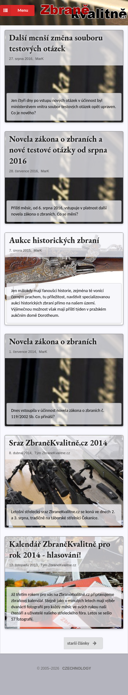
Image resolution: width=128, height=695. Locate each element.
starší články (82, 643)
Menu (14, 10)
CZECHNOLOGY (76, 668)
